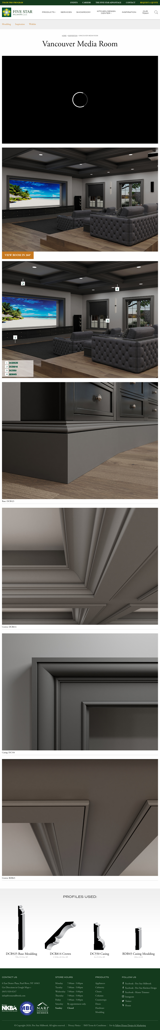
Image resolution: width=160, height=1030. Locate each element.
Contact (130, 2)
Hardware (99, 1008)
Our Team (145, 12)
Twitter (128, 1001)
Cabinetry (99, 987)
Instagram (129, 996)
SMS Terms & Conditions (95, 1025)
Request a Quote (149, 2)
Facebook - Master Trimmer (137, 992)
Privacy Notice (74, 1025)
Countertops (100, 999)
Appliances (100, 983)
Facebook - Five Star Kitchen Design (141, 988)
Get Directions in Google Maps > (16, 987)
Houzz (128, 1005)
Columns (99, 995)
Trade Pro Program (12, 2)
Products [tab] (48, 12)
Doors (98, 1003)
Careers (86, 2)
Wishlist (32, 24)
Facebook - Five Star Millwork (138, 983)
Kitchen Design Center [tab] (106, 12)
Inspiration (129, 12)
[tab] (156, 12)
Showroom (83, 12)
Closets (98, 991)
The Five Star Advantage (108, 2)
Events (74, 2)
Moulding (6, 24)
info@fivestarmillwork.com (13, 995)
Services (66, 12)
